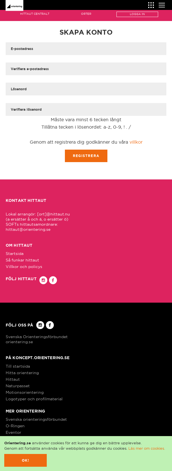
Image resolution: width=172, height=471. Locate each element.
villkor (136, 142)
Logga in (137, 14)
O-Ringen (15, 426)
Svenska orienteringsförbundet (36, 419)
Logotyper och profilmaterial (34, 399)
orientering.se (19, 342)
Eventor (13, 432)
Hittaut (13, 379)
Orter (86, 13)
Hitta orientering (22, 372)
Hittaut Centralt (34, 13)
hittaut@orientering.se (28, 229)
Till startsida (18, 366)
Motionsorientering (25, 392)
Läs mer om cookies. (146, 448)
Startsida (15, 253)
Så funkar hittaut (22, 260)
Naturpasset (18, 386)
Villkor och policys (24, 266)
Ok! (25, 460)
